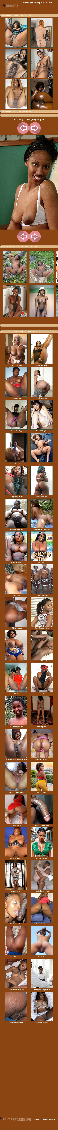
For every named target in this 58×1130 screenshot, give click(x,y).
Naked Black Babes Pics (41, 528)
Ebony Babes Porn (42, 758)
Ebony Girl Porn (42, 693)
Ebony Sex (16, 594)
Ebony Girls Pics (41, 463)
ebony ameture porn (16, 528)
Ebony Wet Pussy (42, 923)
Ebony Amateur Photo (16, 791)
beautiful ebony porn (42, 890)
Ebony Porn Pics (16, 364)
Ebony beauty (41, 561)
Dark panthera (41, 397)
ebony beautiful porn (42, 824)
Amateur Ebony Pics (42, 660)
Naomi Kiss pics (41, 430)
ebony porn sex (16, 561)
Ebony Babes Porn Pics (16, 989)
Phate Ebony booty (16, 956)
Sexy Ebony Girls (42, 1021)
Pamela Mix (42, 956)
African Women (16, 627)
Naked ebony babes (16, 463)
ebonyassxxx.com (41, 496)
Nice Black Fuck (16, 693)
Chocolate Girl (16, 397)
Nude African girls (42, 594)
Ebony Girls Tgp (16, 430)
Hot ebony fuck (41, 364)
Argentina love (16, 890)
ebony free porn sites (42, 627)
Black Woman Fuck (16, 660)
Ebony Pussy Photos (16, 496)
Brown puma (42, 726)
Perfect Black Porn (16, 1021)
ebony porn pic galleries (42, 989)
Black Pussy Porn (16, 923)
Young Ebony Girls (16, 857)
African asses (42, 791)
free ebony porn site (16, 726)
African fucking (42, 857)
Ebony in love (16, 824)
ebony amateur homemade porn (16, 758)
